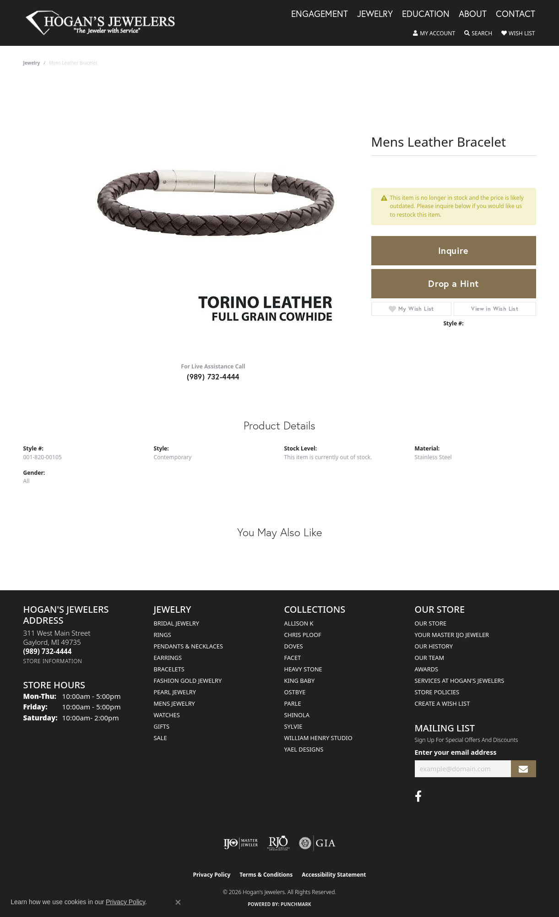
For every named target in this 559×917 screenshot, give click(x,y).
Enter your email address (456, 752)
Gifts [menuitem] (161, 726)
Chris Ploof (302, 635)
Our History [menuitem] (434, 646)
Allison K (299, 623)
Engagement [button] (319, 14)
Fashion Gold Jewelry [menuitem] (188, 680)
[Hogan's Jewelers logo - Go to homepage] (104, 23)
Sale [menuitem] (160, 738)
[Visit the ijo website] (240, 843)
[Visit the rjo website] (278, 843)
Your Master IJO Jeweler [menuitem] (452, 635)
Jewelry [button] (375, 14)
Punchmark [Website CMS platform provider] (296, 904)
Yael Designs (304, 749)
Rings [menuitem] (162, 635)
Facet (292, 657)
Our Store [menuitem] (431, 623)
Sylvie (293, 726)
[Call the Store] (47, 651)
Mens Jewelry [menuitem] (174, 703)
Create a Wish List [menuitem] (442, 703)
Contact (515, 14)
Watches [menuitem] (167, 715)
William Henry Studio (318, 738)
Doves (293, 646)
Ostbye (295, 692)
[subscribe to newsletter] (523, 768)
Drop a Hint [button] (453, 283)
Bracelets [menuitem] (169, 669)
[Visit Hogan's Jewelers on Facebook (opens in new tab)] (418, 796)
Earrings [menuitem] (168, 657)
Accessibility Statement (334, 875)
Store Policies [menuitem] (437, 692)
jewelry (31, 63)
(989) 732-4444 (213, 376)
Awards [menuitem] (427, 669)
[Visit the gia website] (317, 843)
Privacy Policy (212, 875)
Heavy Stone (303, 669)
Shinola (296, 715)
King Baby (299, 680)
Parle (292, 703)
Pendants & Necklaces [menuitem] (188, 646)
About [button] (473, 14)
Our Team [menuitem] (430, 657)
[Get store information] (52, 661)
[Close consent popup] (178, 902)
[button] (434, 33)
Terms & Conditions (266, 875)
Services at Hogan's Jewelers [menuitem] (460, 680)
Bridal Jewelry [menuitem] (176, 623)
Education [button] (426, 14)
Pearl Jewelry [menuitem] (175, 692)
